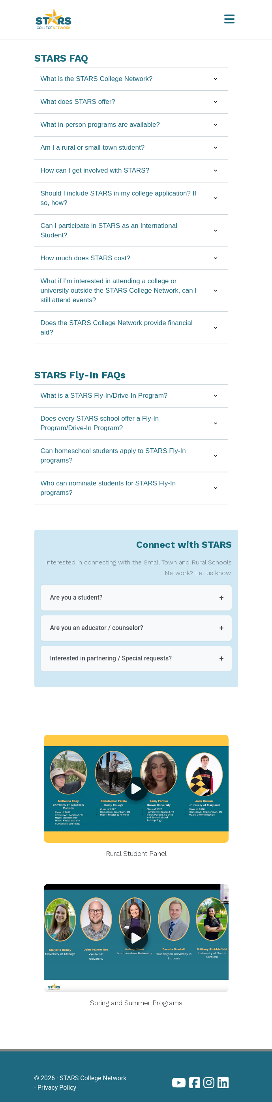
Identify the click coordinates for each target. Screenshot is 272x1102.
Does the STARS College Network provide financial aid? (131, 327)
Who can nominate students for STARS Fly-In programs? (131, 488)
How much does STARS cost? (131, 258)
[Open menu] (229, 20)
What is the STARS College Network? (131, 79)
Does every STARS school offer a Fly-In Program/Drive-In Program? (131, 423)
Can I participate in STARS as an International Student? (131, 230)
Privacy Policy (57, 1087)
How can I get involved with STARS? (131, 170)
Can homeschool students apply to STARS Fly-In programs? (131, 455)
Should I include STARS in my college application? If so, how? (131, 198)
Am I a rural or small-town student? (131, 147)
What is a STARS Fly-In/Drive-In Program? (131, 395)
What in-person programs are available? (131, 124)
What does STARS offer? (131, 101)
